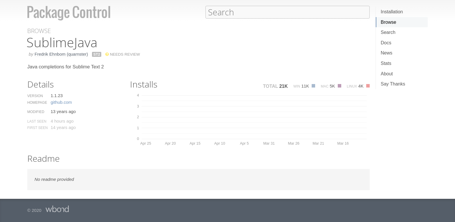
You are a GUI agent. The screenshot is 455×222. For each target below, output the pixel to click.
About (387, 73)
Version (35, 96)
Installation (392, 11)
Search (388, 32)
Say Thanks (393, 83)
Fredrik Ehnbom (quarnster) (61, 53)
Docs (386, 42)
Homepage (37, 102)
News (386, 52)
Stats (386, 63)
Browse (388, 22)
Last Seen (36, 121)
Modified (35, 112)
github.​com (61, 101)
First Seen (37, 127)
